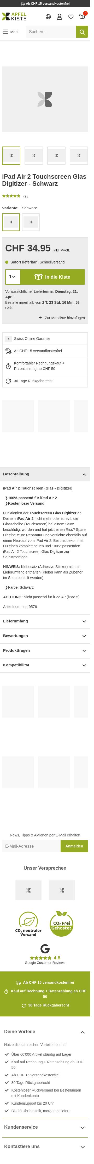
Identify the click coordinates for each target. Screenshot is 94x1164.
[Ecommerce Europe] (62, 890)
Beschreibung (45, 474)
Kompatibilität (45, 665)
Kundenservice (45, 1127)
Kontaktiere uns (45, 1147)
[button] (11, 32)
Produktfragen (45, 651)
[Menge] (13, 277)
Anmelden (74, 846)
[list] (45, 99)
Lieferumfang (45, 621)
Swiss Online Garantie (32, 338)
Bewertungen (45, 636)
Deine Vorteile (45, 1032)
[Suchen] (82, 32)
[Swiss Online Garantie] (28, 890)
